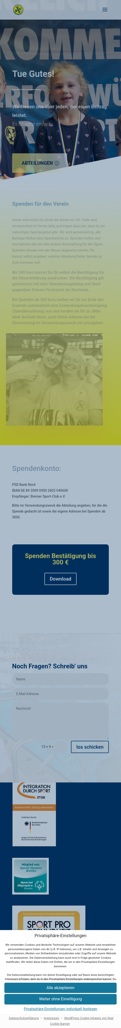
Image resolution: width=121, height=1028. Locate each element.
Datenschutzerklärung (24, 1018)
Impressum (51, 1018)
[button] (60, 999)
